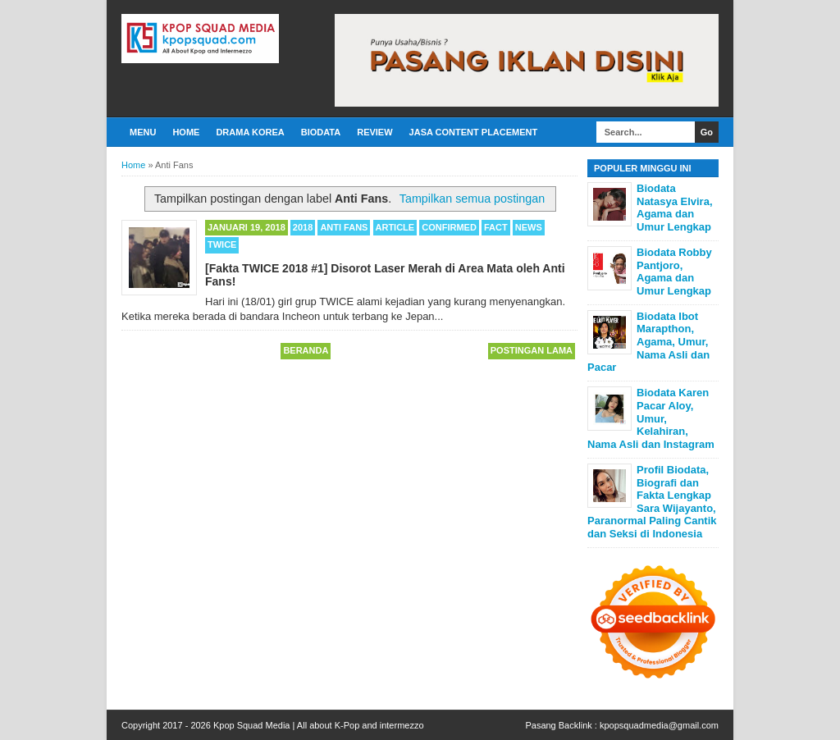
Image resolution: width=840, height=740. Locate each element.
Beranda (305, 350)
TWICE (222, 244)
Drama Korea (250, 132)
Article (395, 227)
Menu (143, 132)
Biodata (320, 132)
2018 (303, 227)
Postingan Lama (532, 350)
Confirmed (449, 227)
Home (185, 132)
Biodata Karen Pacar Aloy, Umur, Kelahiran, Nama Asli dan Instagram (650, 418)
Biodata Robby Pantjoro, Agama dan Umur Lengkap (674, 271)
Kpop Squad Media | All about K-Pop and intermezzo (318, 725)
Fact (496, 227)
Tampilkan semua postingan (472, 198)
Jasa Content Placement (473, 132)
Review (374, 132)
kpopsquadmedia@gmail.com (659, 725)
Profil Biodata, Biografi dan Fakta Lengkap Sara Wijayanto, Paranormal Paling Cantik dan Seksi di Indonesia (652, 502)
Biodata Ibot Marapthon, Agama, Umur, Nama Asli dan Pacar (648, 341)
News (528, 227)
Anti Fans (344, 227)
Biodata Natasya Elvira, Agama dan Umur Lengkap (675, 207)
